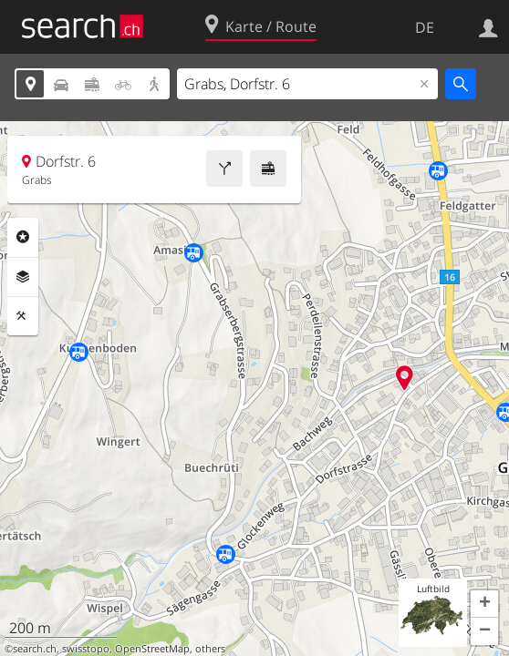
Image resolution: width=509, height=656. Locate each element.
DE (424, 27)
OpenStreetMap (152, 648)
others (210, 648)
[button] (484, 604)
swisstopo (85, 648)
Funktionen (22, 316)
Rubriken (22, 237)
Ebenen (22, 277)
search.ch (35, 648)
